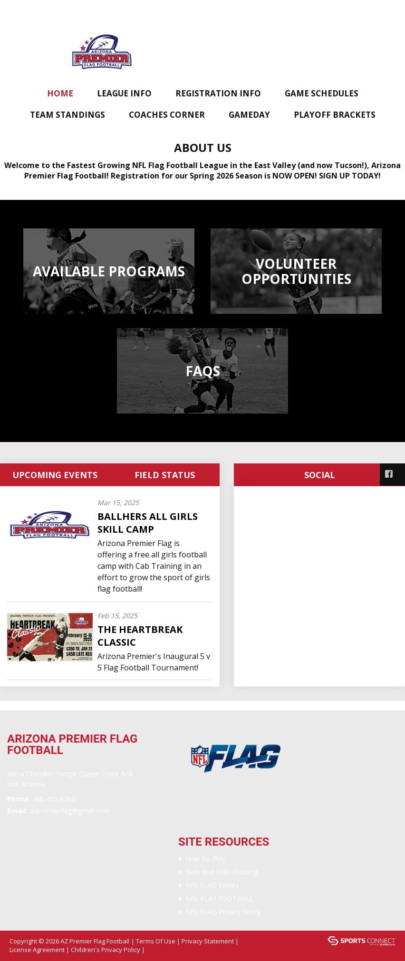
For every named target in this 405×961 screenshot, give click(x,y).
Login (159, 949)
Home (60, 93)
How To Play (205, 858)
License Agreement (37, 949)
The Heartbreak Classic (140, 636)
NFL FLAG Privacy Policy (222, 911)
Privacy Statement (208, 941)
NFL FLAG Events (212, 885)
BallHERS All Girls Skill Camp (147, 523)
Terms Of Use (155, 941)
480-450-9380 (53, 798)
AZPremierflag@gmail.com (69, 810)
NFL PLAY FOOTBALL (219, 898)
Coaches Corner (167, 114)
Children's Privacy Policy (105, 949)
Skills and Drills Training (221, 871)
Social (319, 474)
